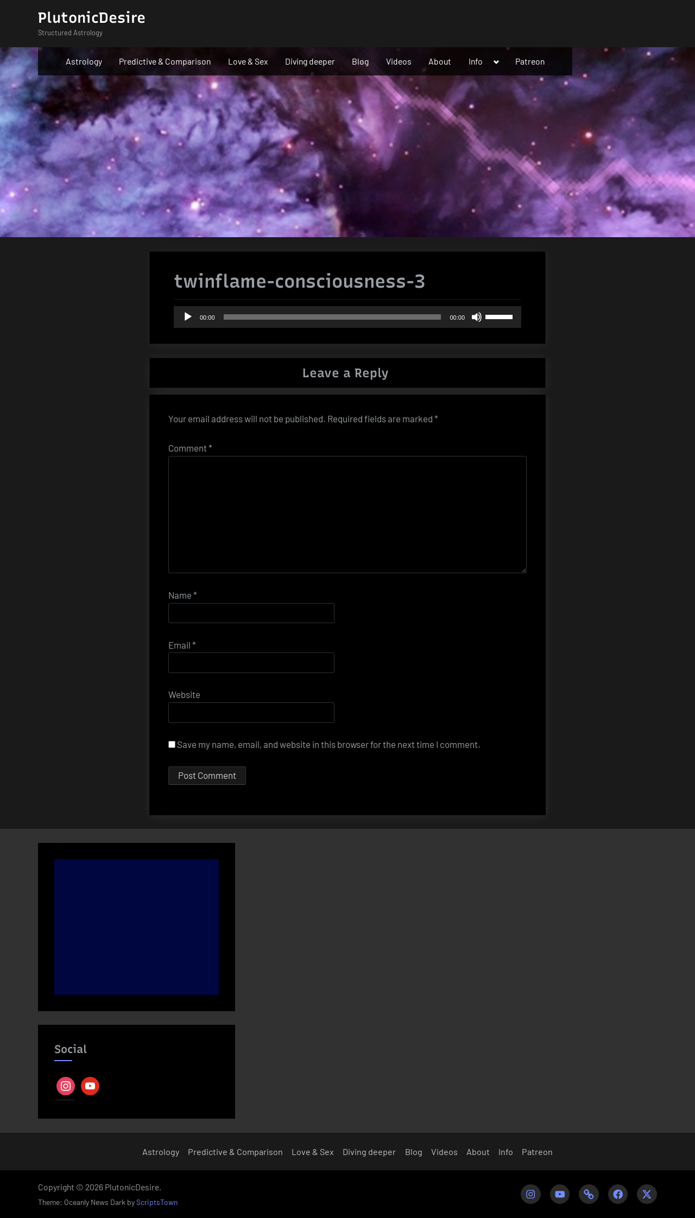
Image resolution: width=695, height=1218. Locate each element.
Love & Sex (248, 61)
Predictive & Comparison (165, 61)
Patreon (530, 61)
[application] (347, 317)
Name (182, 594)
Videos (399, 61)
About (439, 61)
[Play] (187, 317)
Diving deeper (310, 61)
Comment (190, 447)
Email (182, 644)
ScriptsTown (157, 1202)
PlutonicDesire (92, 18)
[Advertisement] (136, 927)
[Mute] (476, 317)
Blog (360, 61)
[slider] (332, 317)
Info (476, 61)
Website (184, 694)
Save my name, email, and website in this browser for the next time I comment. (329, 744)
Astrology (84, 61)
